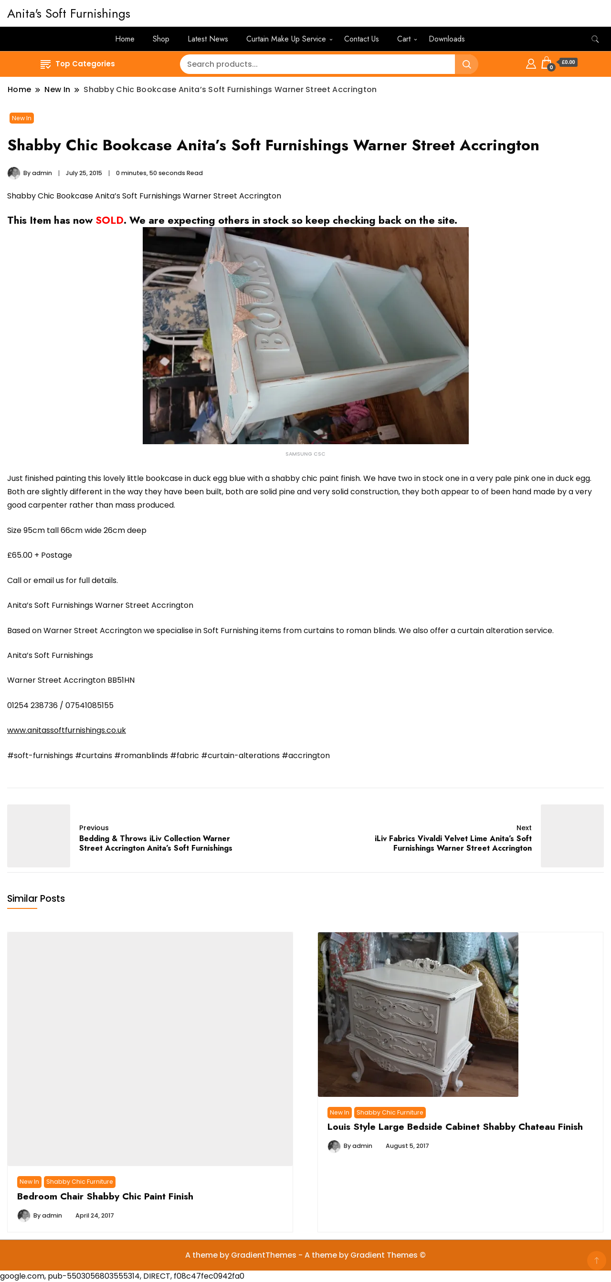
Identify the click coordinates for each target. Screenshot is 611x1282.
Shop (161, 38)
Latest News (208, 38)
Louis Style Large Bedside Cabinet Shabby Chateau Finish (455, 1126)
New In (22, 118)
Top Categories (78, 64)
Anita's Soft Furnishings (68, 13)
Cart (404, 38)
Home (125, 38)
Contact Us (361, 38)
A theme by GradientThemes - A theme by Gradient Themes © (305, 1255)
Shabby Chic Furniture (79, 1182)
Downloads (447, 38)
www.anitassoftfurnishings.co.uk (66, 730)
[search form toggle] (595, 39)
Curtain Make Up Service (286, 38)
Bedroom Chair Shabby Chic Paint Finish (105, 1196)
